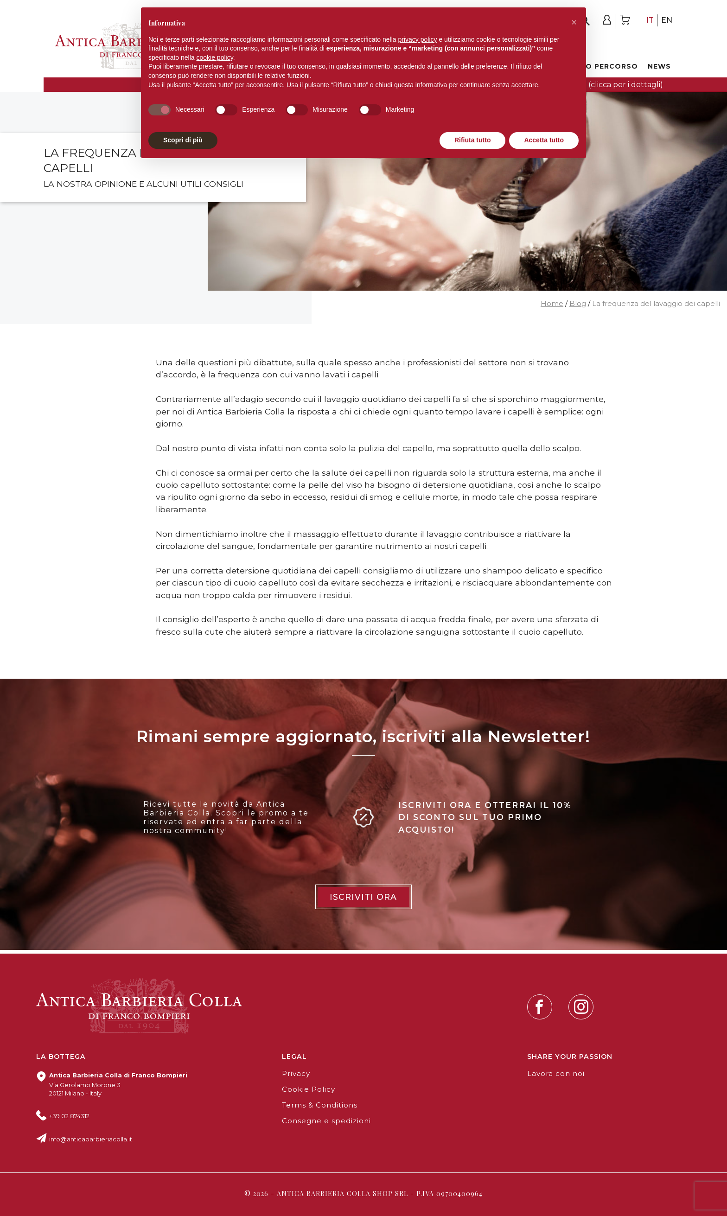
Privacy (296, 1074)
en (666, 20)
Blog (577, 303)
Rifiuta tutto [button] (472, 140)
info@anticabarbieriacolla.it (90, 1139)
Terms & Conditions (319, 1105)
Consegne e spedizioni (326, 1121)
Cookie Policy (308, 1089)
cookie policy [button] (215, 57)
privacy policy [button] (417, 39)
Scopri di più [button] (183, 140)
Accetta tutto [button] (544, 140)
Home (552, 303)
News (659, 66)
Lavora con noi (556, 1074)
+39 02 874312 (69, 1116)
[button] (574, 22)
